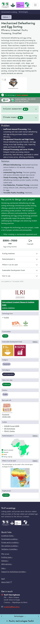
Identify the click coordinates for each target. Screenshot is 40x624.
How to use (6, 276)
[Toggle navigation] (35, 5)
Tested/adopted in (8, 259)
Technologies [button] (18, 616)
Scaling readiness (8, 253)
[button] (20, 143)
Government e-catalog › (9, 539)
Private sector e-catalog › (10, 542)
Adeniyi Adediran (8, 308)
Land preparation (8, 374)
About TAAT (6, 582)
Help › (3, 568)
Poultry (5, 336)
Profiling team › (6, 557)
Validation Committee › (9, 549)
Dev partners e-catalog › (9, 546)
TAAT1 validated (22, 95)
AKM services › (6, 564)
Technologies (23, 12)
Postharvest (6, 384)
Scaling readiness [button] (20, 99)
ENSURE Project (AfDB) (11, 426)
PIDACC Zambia (9, 431)
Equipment (6, 364)
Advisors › (5, 561)
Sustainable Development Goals (13, 270)
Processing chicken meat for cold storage (7, 417)
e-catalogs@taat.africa (10, 607)
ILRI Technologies (9, 428)
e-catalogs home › (7, 536)
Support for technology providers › (13, 572)
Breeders (6, 495)
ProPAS (5, 317)
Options (6, 17)
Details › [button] (35, 342)
